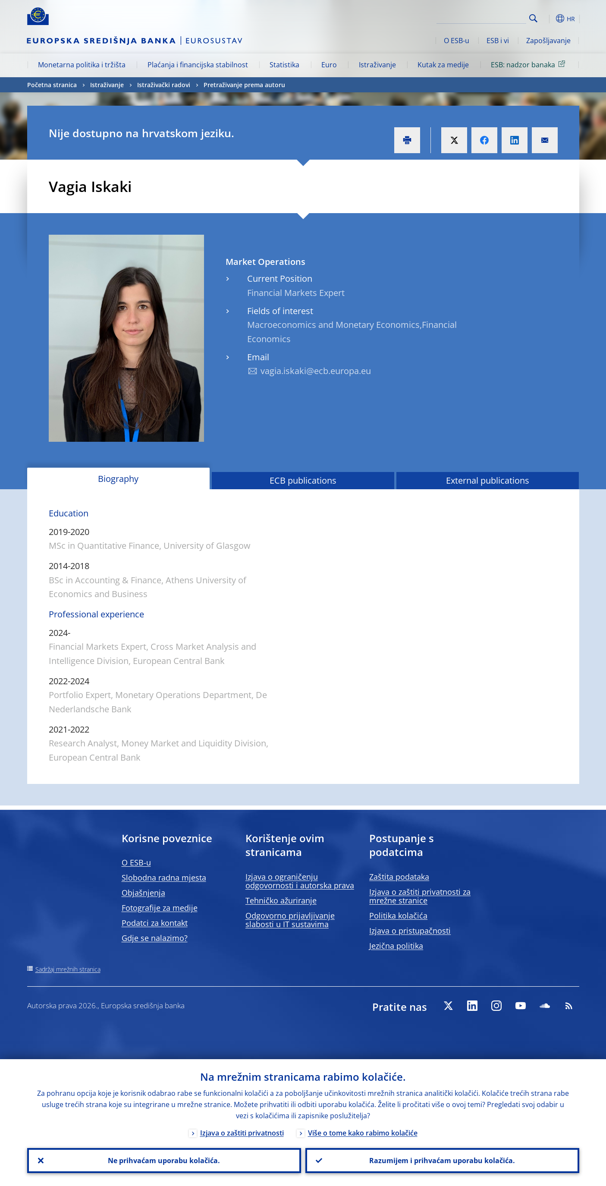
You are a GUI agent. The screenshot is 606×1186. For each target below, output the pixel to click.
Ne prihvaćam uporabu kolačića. (164, 1160)
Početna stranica (52, 85)
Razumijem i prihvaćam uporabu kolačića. (442, 1160)
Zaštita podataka (399, 876)
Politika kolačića (398, 915)
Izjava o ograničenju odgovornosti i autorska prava (299, 880)
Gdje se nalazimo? (155, 938)
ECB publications (303, 480)
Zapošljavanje (548, 40)
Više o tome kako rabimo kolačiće (363, 1133)
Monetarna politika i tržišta (82, 64)
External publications (487, 480)
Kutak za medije (443, 64)
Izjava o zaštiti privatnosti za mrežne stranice (420, 896)
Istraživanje (377, 64)
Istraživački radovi (163, 85)
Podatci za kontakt (155, 923)
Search (533, 18)
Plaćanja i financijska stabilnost (198, 64)
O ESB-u (456, 40)
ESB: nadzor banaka (529, 64)
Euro (329, 64)
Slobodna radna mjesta (164, 877)
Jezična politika (396, 946)
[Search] (483, 17)
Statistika (284, 64)
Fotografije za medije (160, 908)
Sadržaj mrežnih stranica (67, 969)
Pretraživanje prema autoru (244, 85)
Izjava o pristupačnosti (410, 930)
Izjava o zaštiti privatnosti (242, 1133)
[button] (549, 18)
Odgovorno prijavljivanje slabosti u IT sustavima (290, 919)
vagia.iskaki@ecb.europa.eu (316, 371)
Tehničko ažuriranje (281, 900)
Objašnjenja (143, 892)
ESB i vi (498, 40)
